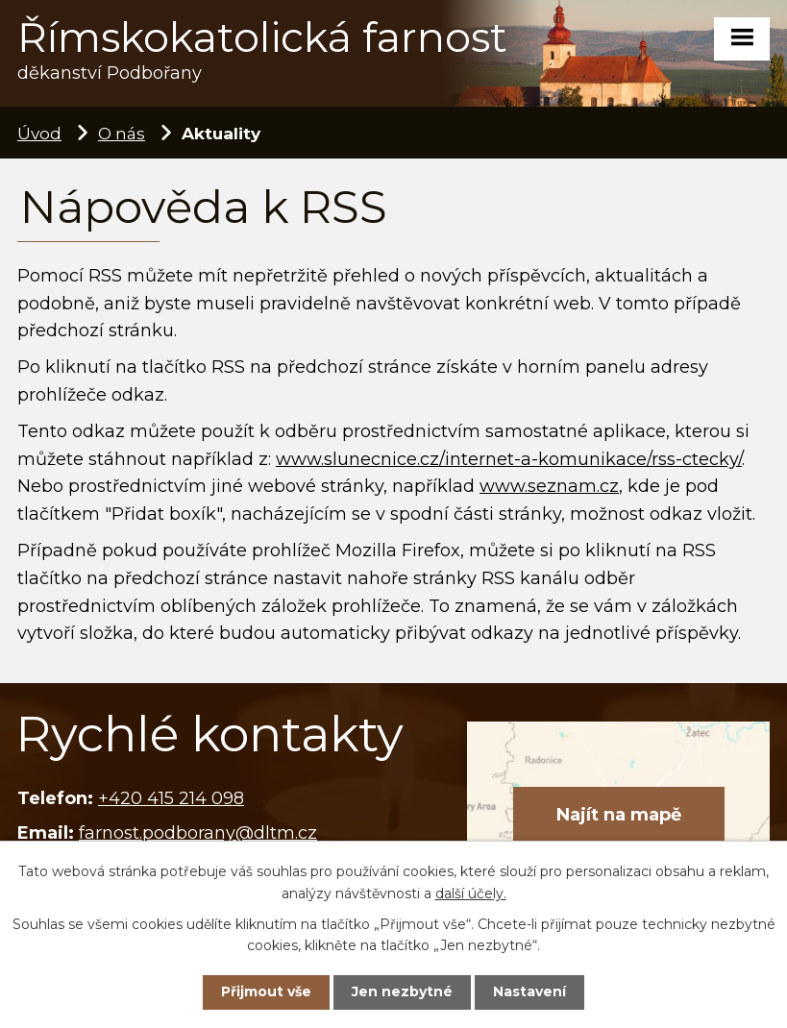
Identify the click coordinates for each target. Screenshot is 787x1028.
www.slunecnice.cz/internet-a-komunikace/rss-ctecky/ (509, 459)
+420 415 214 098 (171, 798)
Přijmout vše (266, 991)
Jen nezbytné (402, 991)
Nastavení (529, 991)
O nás (121, 133)
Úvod (39, 133)
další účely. (470, 892)
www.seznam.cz (549, 486)
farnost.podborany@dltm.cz (198, 833)
